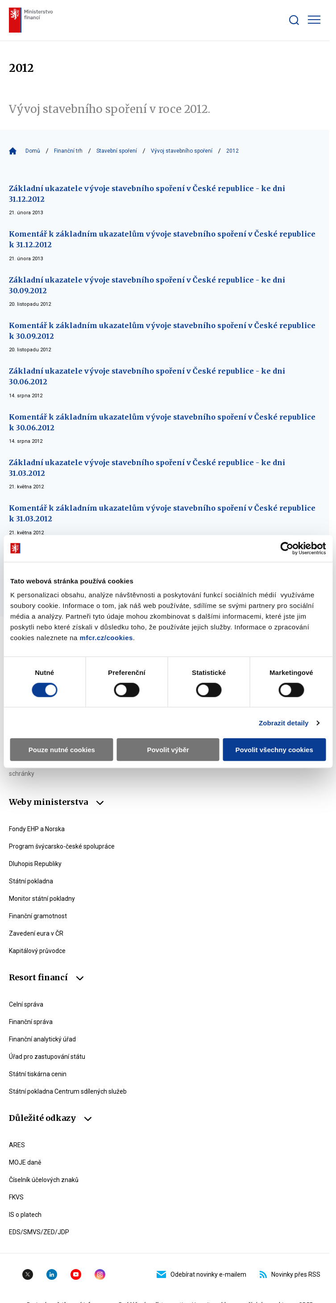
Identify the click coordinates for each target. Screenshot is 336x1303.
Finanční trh (68, 151)
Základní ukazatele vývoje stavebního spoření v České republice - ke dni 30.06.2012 (147, 376)
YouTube (76, 1274)
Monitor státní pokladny (42, 898)
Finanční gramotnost (38, 916)
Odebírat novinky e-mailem (201, 1274)
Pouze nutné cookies (62, 749)
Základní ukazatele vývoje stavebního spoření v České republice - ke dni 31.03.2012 (147, 468)
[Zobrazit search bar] (294, 20)
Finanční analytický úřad (42, 1039)
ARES (17, 1145)
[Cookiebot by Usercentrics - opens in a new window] (287, 548)
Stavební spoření (116, 151)
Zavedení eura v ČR (36, 933)
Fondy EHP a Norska (37, 829)
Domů (32, 150)
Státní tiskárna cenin (37, 1074)
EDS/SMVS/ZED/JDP (39, 1232)
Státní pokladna (31, 881)
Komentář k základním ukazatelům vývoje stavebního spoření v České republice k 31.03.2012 (162, 513)
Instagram (100, 1274)
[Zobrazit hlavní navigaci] (314, 19)
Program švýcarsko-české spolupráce (62, 846)
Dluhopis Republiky (35, 863)
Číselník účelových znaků (44, 1179)
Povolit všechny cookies (274, 749)
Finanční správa (31, 1021)
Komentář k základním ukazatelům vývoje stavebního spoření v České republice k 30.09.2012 (162, 331)
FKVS (16, 1197)
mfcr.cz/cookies (106, 637)
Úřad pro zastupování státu (47, 1056)
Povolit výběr (168, 749)
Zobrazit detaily (284, 722)
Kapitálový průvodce (37, 950)
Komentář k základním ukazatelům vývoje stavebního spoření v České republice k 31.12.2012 (162, 239)
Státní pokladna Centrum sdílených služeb (68, 1091)
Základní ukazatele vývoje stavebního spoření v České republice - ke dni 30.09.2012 (147, 285)
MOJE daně (25, 1162)
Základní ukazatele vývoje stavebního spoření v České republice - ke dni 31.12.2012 (147, 194)
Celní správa (26, 1004)
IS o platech (25, 1214)
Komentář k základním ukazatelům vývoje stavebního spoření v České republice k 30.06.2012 (162, 422)
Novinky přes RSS (290, 1274)
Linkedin (51, 1274)
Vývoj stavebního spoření (181, 151)
